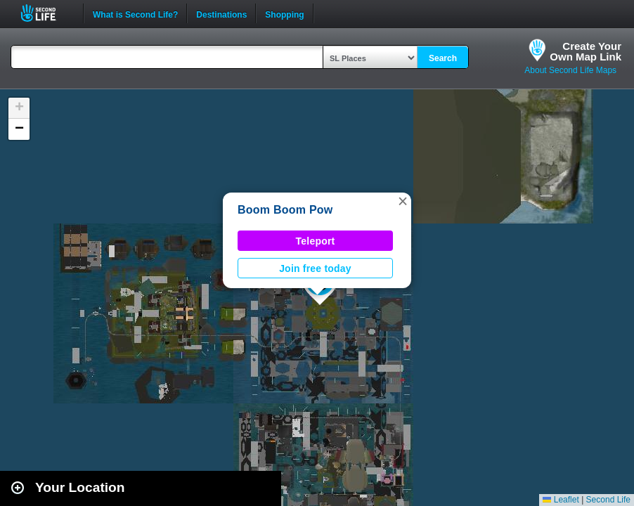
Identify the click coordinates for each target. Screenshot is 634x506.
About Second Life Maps (570, 70)
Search (443, 58)
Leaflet (560, 500)
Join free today (315, 268)
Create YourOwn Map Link (585, 51)
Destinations (221, 13)
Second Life (46, 13)
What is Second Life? (135, 13)
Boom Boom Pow (285, 210)
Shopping (284, 13)
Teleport (315, 241)
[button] (402, 201)
